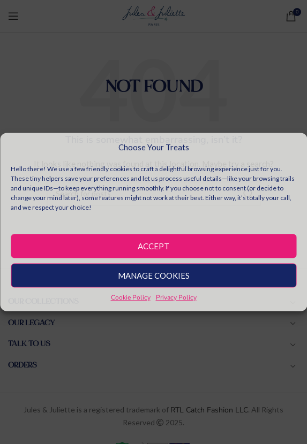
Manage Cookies (154, 275)
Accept (153, 246)
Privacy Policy (176, 297)
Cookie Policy (131, 297)
